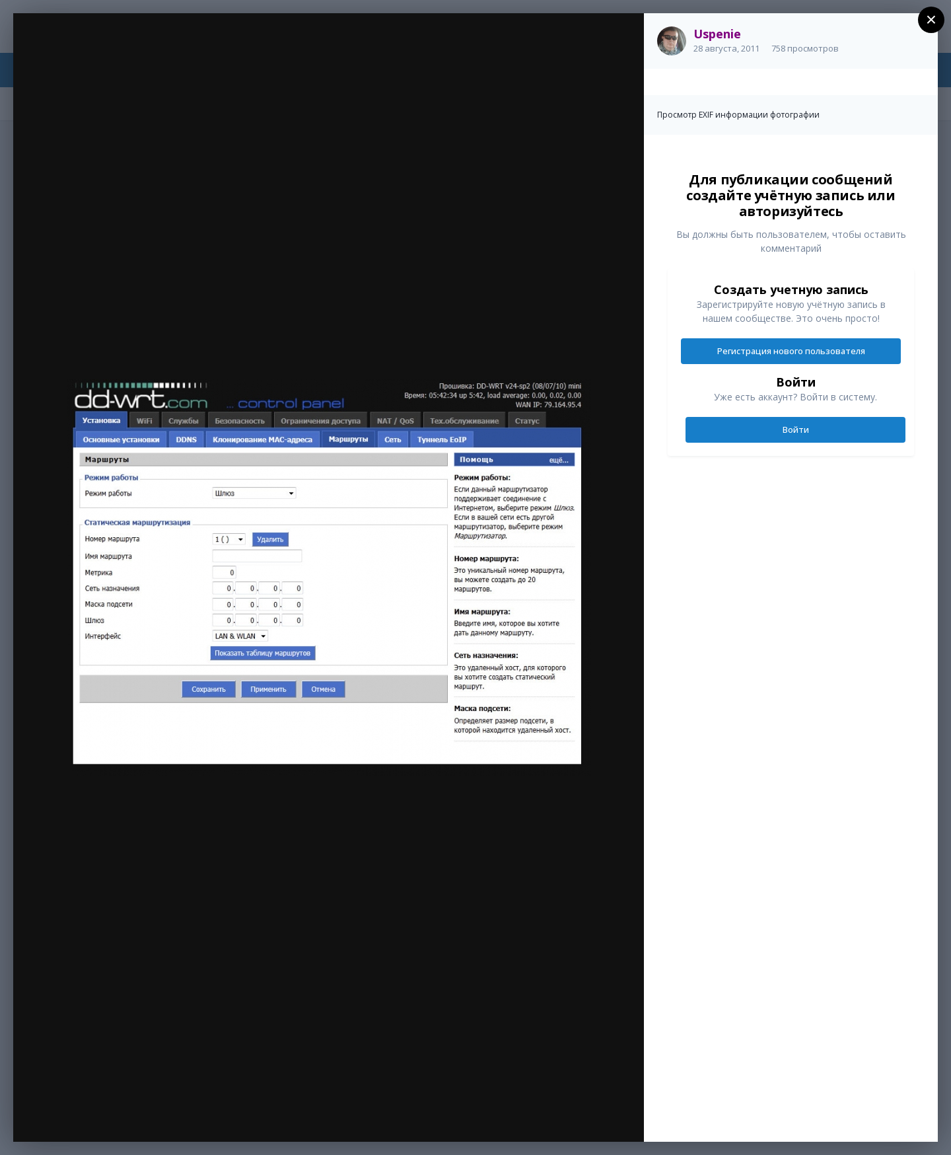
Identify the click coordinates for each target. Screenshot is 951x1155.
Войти (796, 429)
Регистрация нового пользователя (791, 351)
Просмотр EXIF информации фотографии (738, 114)
